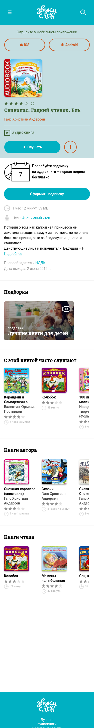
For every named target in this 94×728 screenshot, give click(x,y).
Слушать (32, 147)
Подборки (16, 292)
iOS (25, 45)
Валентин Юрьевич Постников (20, 409)
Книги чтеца (19, 537)
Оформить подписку (47, 194)
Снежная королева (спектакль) (19, 491)
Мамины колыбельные (53, 578)
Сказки (48, 489)
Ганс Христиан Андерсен (16, 500)
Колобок (49, 397)
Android (69, 45)
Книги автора (20, 450)
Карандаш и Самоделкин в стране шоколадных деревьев (16, 399)
